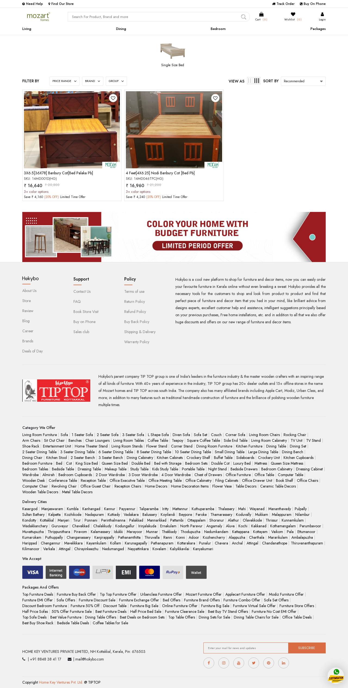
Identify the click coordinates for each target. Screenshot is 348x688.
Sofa (64, 434)
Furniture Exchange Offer (139, 600)
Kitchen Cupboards (298, 457)
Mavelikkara (73, 543)
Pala (290, 531)
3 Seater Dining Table (77, 452)
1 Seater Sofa (82, 434)
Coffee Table (158, 440)
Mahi (242, 509)
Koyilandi (168, 514)
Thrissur (272, 520)
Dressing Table (89, 469)
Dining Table (276, 446)
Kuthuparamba (203, 509)
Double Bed (141, 463)
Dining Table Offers (100, 617)
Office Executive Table (127, 480)
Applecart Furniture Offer (245, 594)
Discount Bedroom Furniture (44, 605)
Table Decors (245, 486)
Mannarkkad (156, 520)
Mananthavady (279, 509)
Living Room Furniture (39, 434)
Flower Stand (156, 446)
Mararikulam (278, 537)
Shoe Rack (30, 446)
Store (26, 300)
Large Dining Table (263, 452)
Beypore (185, 514)
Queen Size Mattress (287, 463)
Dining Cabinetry (140, 457)
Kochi (242, 526)
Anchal (237, 543)
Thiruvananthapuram (307, 543)
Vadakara (131, 514)
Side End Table (235, 440)
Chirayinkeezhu (86, 549)
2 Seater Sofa (108, 434)
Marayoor (134, 531)
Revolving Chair (64, 486)
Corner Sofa (235, 434)
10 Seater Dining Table (193, 452)
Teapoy (177, 440)
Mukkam (261, 514)
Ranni (167, 537)
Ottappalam (196, 520)
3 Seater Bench (111, 457)
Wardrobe (30, 474)
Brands (27, 341)
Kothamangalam (283, 526)
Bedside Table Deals (73, 623)
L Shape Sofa (158, 434)
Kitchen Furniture (249, 446)
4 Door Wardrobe (176, 474)
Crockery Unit (269, 457)
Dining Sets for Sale (214, 617)
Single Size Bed (172, 65)
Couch (216, 434)
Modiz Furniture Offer (286, 594)
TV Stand (313, 440)
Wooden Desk (33, 480)
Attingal (252, 543)
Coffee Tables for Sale (110, 623)
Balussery (149, 514)
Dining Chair (32, 457)
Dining (121, 28)
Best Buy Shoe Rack (37, 623)
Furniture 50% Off (85, 605)
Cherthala (256, 537)
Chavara (221, 543)
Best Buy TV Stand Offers (228, 611)
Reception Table (93, 480)
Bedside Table (63, 469)
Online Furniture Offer (179, 605)
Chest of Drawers (208, 474)
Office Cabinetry (198, 480)
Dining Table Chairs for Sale (256, 617)
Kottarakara (186, 543)
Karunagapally (136, 543)
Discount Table (114, 605)
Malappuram (281, 514)
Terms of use (134, 291)
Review (27, 310)
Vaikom (277, 531)
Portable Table (193, 469)
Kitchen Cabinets (170, 457)
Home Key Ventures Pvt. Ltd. (61, 682)
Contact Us (82, 291)
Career (27, 331)
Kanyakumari (203, 549)
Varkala (49, 549)
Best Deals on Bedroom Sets (142, 617)
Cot (69, 463)
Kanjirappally (104, 537)
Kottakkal (47, 520)
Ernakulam (168, 526)
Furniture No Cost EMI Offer (274, 611)
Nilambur (302, 514)
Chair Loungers (97, 440)
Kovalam (159, 549)
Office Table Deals (297, 617)
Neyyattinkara (138, 549)
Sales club (81, 331)
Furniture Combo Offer (241, 600)
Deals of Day (32, 351)
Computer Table (290, 474)
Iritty (165, 509)
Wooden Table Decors (40, 492)
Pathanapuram (162, 543)
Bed (59, 463)
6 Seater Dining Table (115, 452)
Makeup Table (115, 469)
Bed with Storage (167, 463)
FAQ (77, 301)
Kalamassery (100, 531)
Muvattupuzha (33, 531)
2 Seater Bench (83, 457)
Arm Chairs (31, 440)
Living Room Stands (126, 446)
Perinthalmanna (113, 520)
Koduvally (243, 514)
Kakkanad (258, 526)
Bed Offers (171, 600)
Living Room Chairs (264, 434)
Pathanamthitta (129, 537)
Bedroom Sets (196, 463)
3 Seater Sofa (133, 434)
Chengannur (50, 543)
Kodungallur (125, 526)
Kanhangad (91, 509)
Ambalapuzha (302, 537)
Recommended (294, 81)
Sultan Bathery (33, 514)
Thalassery (226, 509)
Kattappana (240, 531)
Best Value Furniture (65, 617)
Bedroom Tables (35, 469)
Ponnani (91, 520)
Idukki (118, 531)
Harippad (29, 543)
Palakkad (136, 520)
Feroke (201, 514)
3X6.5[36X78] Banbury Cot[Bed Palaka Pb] (58, 173)
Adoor (194, 537)
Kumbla (73, 509)
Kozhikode (72, 514)
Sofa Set (200, 434)
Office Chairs (307, 480)
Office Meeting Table (165, 480)
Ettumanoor (306, 531)
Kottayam (260, 531)
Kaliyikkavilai (179, 549)
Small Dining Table (229, 452)
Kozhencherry (214, 537)
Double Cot (220, 463)
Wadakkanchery (35, 526)
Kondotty (29, 520)
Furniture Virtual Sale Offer (254, 605)
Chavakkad (80, 526)
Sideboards (245, 457)
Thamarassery (221, 514)
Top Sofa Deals (34, 617)
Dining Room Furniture (214, 446)
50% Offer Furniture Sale (72, 611)
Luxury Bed (242, 463)
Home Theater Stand (91, 446)
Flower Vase (222, 486)
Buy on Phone (84, 321)
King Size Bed (87, 463)
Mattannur (180, 509)
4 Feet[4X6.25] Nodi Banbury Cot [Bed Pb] (160, 173)
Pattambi (177, 520)
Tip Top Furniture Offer (118, 594)
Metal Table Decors (77, 492)
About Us (29, 290)
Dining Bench (292, 452)
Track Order (283, 3)
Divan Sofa (181, 434)
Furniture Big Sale (144, 605)
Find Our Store (61, 3)
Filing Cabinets (226, 480)
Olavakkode (252, 520)
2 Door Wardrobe (110, 474)
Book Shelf (284, 480)
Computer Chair (35, 486)
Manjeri (63, 520)
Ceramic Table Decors (278, 486)
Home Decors (156, 486)
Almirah (48, 474)
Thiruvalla (152, 537)
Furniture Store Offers (296, 605)
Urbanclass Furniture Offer (161, 594)
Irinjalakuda (147, 526)
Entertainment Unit (57, 446)
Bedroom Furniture (37, 463)
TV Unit (296, 440)
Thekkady (169, 531)
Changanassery (79, 537)
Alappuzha (237, 537)
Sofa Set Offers (276, 600)
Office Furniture (238, 474)
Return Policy (134, 301)
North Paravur (191, 526)
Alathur (233, 520)
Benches (75, 440)
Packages (318, 28)
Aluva (230, 526)
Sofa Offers (66, 600)
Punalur (205, 543)
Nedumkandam (216, 531)
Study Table (139, 469)
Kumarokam (31, 537)
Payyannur (127, 509)
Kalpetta (54, 514)
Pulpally (301, 509)
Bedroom (218, 28)
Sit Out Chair (54, 440)
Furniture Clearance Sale (184, 611)
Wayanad (257, 509)
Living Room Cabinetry (269, 440)
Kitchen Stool (56, 457)
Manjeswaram (52, 509)
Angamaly (214, 526)
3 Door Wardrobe (143, 474)
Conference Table (63, 480)
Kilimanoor (30, 549)
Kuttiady (114, 514)
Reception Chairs (127, 486)
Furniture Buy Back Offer (76, 594)
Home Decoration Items (190, 486)
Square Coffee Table (203, 440)
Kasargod (30, 509)
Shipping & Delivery (140, 331)
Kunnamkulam (293, 520)
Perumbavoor (310, 526)
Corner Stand (181, 446)
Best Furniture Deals (110, 611)
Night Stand (217, 469)
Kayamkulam (96, 543)
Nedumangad (113, 549)
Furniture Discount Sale (97, 600)
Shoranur (216, 520)
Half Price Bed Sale (145, 611)
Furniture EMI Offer (37, 600)
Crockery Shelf (198, 457)
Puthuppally (54, 537)
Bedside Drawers (244, 469)
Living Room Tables (128, 440)
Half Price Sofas (35, 611)
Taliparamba (149, 509)
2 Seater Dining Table (39, 452)
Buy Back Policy (136, 321)
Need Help (32, 3)
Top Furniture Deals (37, 594)
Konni (180, 537)
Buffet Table (223, 457)
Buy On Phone (313, 3)
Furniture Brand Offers (202, 600)
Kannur (109, 509)
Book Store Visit (85, 311)
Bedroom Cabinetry (276, 469)
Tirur (77, 520)
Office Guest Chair (95, 486)
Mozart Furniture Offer (204, 594)
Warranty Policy (136, 342)
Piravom (80, 531)
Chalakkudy (102, 526)
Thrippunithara (59, 531)
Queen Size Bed (115, 463)
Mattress (260, 463)
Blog (26, 321)
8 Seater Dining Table (154, 452)
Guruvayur (59, 526)
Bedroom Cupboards (75, 474)
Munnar (152, 531)
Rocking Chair (295, 434)
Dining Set (298, 446)
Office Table (264, 474)
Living (26, 28)
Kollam (115, 543)
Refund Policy (135, 311)
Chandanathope (274, 543)
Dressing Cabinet (309, 469)
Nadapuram (94, 514)
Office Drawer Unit (257, 480)
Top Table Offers (181, 617)
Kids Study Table (165, 469)
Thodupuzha (190, 531)
